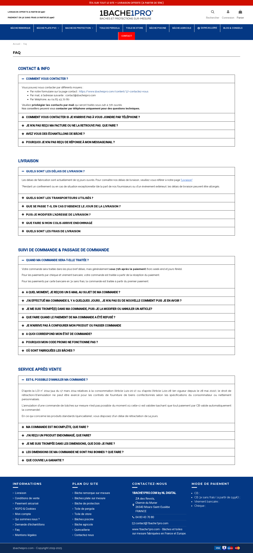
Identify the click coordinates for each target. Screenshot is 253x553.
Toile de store (83, 514)
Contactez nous (84, 535)
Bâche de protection (86, 503)
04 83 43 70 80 (144, 517)
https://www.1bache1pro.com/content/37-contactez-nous (113, 91)
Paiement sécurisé (26, 503)
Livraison (20, 493)
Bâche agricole (83, 524)
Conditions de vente (27, 498)
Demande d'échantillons (30, 524)
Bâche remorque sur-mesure (92, 493)
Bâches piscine (84, 519)
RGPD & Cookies (25, 508)
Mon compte (23, 514)
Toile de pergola (84, 508)
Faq (17, 529)
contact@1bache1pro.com (151, 523)
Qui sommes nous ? (27, 519)
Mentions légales (26, 535)
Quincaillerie (82, 529)
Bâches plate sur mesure (89, 498)
